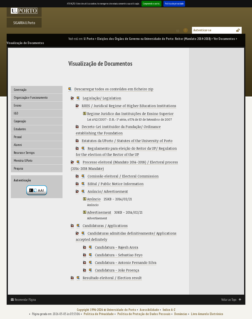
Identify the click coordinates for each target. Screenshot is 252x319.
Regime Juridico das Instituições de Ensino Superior (130, 113)
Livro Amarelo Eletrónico (207, 314)
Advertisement (99, 212)
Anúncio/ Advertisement (108, 191)
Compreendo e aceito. (151, 3)
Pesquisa (18, 168)
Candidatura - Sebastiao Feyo (118, 255)
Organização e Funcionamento (30, 98)
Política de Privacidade (99, 314)
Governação (20, 90)
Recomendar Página (25, 300)
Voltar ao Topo (228, 300)
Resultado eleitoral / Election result (112, 277)
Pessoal (18, 137)
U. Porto (89, 39)
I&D (16, 113)
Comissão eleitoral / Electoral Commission (123, 176)
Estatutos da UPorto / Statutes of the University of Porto (127, 140)
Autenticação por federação (36, 190)
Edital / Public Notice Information (115, 183)
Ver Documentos (224, 39)
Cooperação (20, 121)
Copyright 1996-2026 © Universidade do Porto (106, 310)
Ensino (17, 105)
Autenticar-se (202, 30)
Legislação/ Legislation (102, 98)
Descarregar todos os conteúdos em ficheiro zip (113, 89)
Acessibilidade (149, 310)
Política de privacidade (174, 3)
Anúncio (94, 199)
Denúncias (180, 314)
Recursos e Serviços (24, 153)
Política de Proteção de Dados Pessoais (144, 314)
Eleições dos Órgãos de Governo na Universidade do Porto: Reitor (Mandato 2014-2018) (154, 39)
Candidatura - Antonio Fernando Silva (125, 262)
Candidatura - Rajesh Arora (116, 247)
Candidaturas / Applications (105, 225)
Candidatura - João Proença (117, 270)
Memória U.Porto (23, 161)
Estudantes (20, 129)
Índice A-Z (169, 310)
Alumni (18, 145)
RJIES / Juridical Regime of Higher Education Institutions (129, 105)
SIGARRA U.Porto (24, 22)
